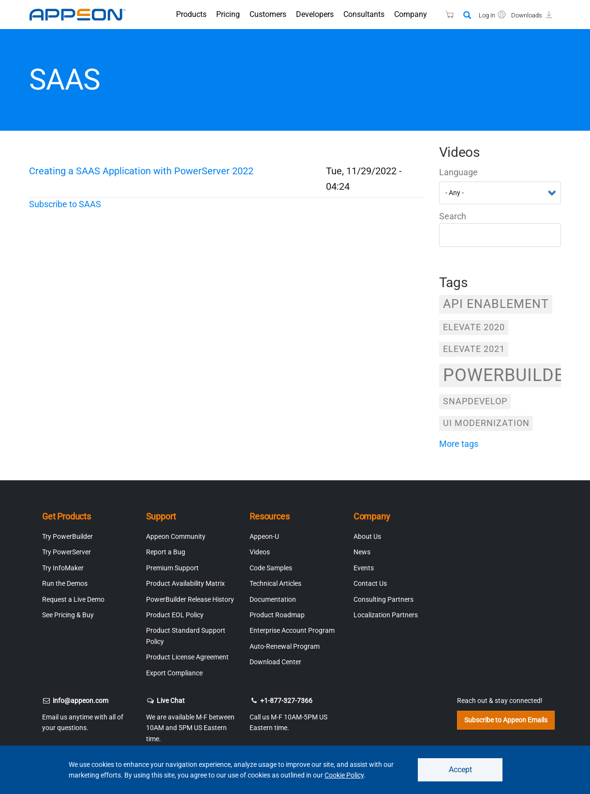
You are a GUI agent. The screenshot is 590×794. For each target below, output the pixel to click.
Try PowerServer (66, 552)
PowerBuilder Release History (190, 599)
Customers (268, 14)
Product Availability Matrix (185, 583)
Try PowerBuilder (67, 536)
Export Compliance (174, 673)
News (362, 552)
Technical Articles (275, 583)
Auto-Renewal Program (285, 646)
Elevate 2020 (474, 327)
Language (458, 172)
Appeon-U (264, 536)
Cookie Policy (344, 775)
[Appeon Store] (443, 14)
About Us (367, 536)
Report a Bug (165, 552)
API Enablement (496, 304)
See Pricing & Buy (68, 615)
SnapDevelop (475, 401)
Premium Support (172, 568)
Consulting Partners (383, 599)
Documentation (273, 599)
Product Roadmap (277, 615)
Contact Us (370, 583)
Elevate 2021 (474, 349)
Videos (260, 552)
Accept (460, 769)
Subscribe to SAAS (65, 204)
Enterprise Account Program (292, 630)
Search (452, 216)
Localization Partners (386, 615)
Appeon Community (176, 536)
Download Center (275, 662)
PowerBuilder (502, 375)
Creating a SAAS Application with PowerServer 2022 (141, 171)
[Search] (467, 15)
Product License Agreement (187, 657)
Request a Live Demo (73, 599)
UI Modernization (486, 423)
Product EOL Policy (175, 615)
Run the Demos (65, 583)
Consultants (363, 14)
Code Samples (271, 568)
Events (364, 568)
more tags (458, 444)
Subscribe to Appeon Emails (505, 720)
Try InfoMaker (63, 568)
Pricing (228, 14)
